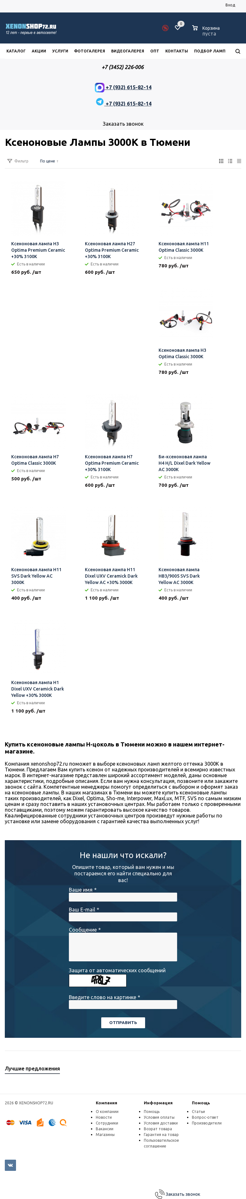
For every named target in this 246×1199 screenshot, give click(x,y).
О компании (107, 1111)
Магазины (105, 1134)
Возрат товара (158, 1129)
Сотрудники (107, 1123)
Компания (106, 1102)
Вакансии (104, 1129)
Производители (207, 1123)
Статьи (198, 1111)
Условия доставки (161, 1123)
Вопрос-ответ (205, 1117)
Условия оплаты (159, 1117)
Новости (104, 1117)
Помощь (201, 1102)
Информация (158, 1102)
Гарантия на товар (161, 1134)
